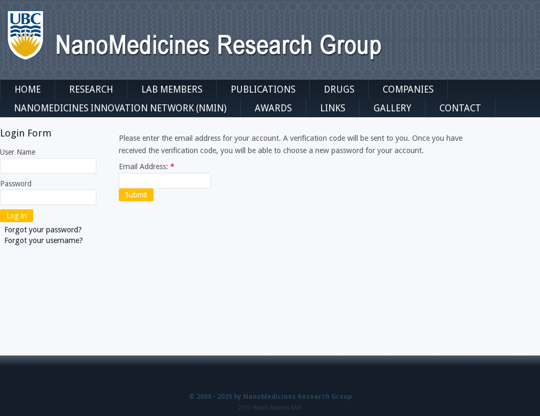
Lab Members (171, 89)
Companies (408, 89)
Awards (273, 108)
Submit (136, 195)
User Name (17, 152)
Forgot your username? (43, 240)
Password (16, 183)
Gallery (392, 108)
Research (91, 89)
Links (332, 108)
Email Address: (146, 166)
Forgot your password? (43, 229)
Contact (460, 108)
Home (27, 89)
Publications (263, 89)
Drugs (339, 89)
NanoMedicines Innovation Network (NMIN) (120, 108)
